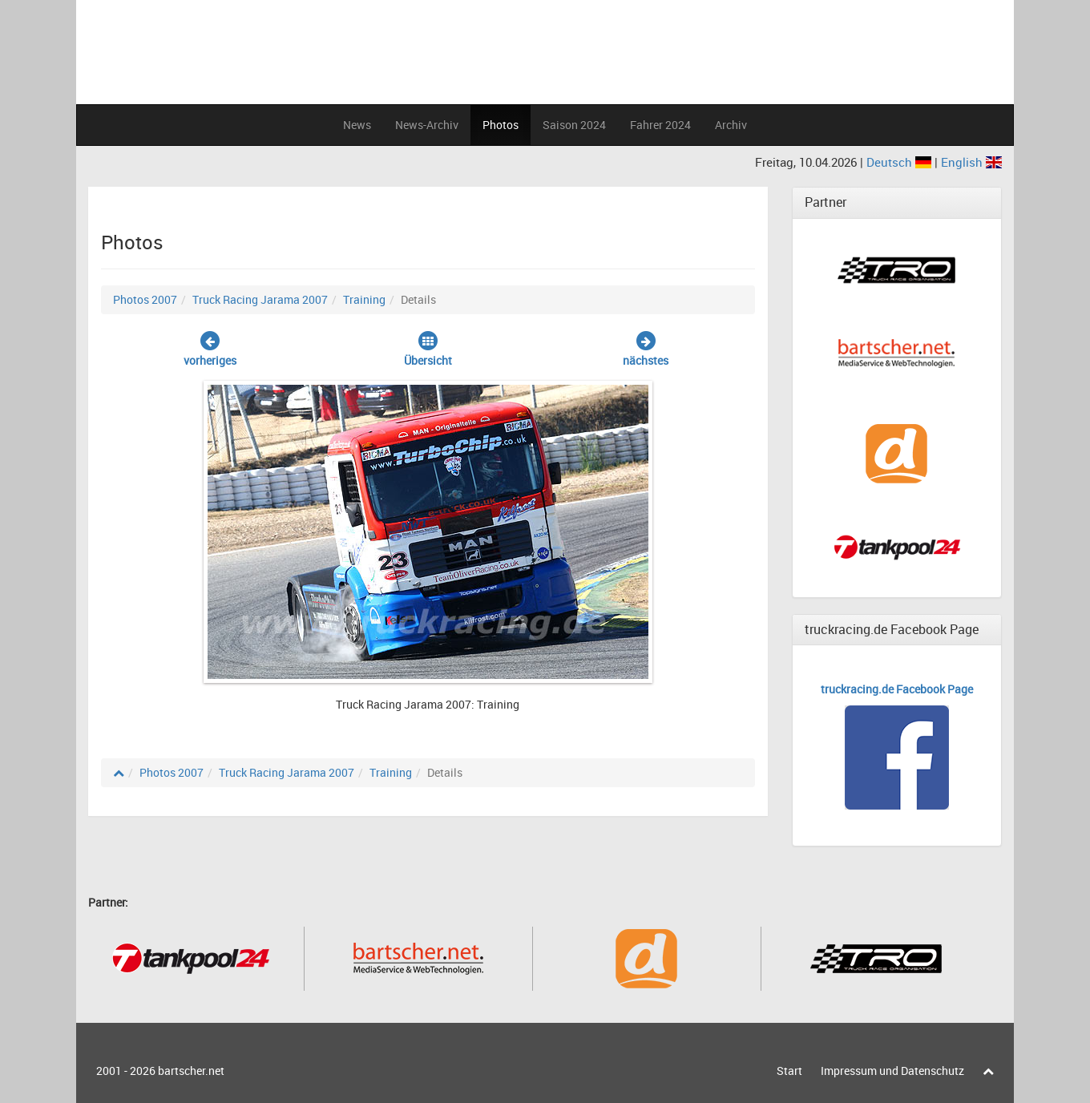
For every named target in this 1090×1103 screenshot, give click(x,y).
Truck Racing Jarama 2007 (260, 299)
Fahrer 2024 (660, 124)
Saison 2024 (574, 124)
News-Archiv (426, 124)
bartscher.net (191, 1070)
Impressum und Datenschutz (892, 1070)
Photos (500, 124)
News (357, 124)
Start (789, 1070)
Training (364, 299)
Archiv (731, 124)
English (971, 162)
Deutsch (900, 162)
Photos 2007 (145, 299)
